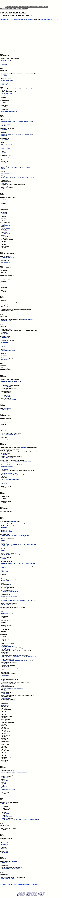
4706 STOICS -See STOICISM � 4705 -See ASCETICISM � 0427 (5, 498)
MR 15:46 (11, 591)
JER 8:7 (4, 848)
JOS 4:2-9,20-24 (20, 563)
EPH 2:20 (24, 661)
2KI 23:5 (4, 152)
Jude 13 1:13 (6, 173)
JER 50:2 (5, 93)
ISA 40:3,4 (6, 868)
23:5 (13, 134)
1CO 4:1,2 (6, 399)
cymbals (8, 408)
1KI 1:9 (4, 576)
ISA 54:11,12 (5, 705)
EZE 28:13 (6, 694)
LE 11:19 (4, 840)
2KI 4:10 (4, 804)
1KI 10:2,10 (6, 688)
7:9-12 (11, 536)
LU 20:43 (24, 819)
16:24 (11, 462)
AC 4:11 (33, 656)
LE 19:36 (5, 589)
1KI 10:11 (5, 691)
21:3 (9, 134)
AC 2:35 (30, 819)
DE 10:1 (9, 544)
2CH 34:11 (9, 546)
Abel (30, 566)
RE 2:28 (11, 157)
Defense (3, 345)
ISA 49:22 (5, 111)
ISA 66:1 (5, 811)
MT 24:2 (16, 536)
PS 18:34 (19, 302)
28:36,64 (9, 600)
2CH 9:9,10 (13, 688)
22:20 (13, 350)
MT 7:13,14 (5, 878)
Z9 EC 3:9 (11, 646)
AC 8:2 (4, 355)
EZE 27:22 (20, 688)
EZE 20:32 (33, 600)
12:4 (32, 177)
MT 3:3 (11, 868)
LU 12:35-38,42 (7, 387)
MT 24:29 (10, 177)
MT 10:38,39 (5, 462)
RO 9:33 (10, 649)
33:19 (9, 60)
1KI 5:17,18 (5, 536)
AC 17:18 (4, 483)
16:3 (16, 591)
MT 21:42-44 (13, 656)
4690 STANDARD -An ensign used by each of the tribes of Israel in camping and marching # (18, 72)
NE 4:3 (4, 559)
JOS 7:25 (5, 780)
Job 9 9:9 (4, 144)
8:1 (10, 350)
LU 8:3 (19, 381)
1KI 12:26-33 (6, 234)
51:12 (10, 93)
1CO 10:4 (5, 663)
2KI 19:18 (20, 600)
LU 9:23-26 (24, 462)
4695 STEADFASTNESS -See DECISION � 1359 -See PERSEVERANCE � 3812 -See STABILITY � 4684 (7, 275)
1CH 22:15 (17, 554)
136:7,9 (26, 121)
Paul (26, 319)
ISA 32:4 (4, 60)
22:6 (31, 544)
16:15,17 (10, 320)
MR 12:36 (18, 819)
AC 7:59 (5, 786)
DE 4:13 (18, 523)
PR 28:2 (4, 213)
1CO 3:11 (18, 661)
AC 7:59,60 (5, 359)
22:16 (15, 157)
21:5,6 (27, 536)
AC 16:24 (10, 439)
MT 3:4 (5, 454)
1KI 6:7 (4, 540)
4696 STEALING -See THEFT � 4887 (3, 289)
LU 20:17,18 (27, 656)
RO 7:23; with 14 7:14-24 (10, 473)
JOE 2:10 (26, 167)
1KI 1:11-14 (6, 231)
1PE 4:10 (16, 399)
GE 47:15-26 (6, 225)
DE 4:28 (4, 600)
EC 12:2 (10, 167)
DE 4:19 (4, 129)
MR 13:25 (16, 177)
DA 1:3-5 (4, 218)
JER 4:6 (5, 90)
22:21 (19, 772)
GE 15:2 (4, 381)
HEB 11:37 (24, 772)
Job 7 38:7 (5, 157)
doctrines (23, 447)
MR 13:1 (4, 609)
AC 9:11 (4, 863)
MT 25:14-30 (7, 397)
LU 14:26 (10, 466)
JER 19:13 (18, 134)
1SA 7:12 (32, 563)
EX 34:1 (4, 544)
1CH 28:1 (14, 381)
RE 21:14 (30, 661)
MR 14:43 (11, 258)
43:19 (9, 381)
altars (9, 584)
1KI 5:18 (4, 554)
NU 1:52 (4, 76)
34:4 (21, 167)
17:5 (15, 772)
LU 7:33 (11, 457)
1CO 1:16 (4, 320)
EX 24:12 (4, 523)
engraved (13, 521)
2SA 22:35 (5, 302)
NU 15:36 (5, 777)
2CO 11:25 (12, 789)
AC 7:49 (17, 811)
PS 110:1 (6, 819)
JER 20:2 (4, 439)
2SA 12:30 (6, 701)
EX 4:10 (4, 64)
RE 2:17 (5, 669)
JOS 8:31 (5, 586)
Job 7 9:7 (4, 167)
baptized (30, 319)
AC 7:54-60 (5, 350)
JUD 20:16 (5, 613)
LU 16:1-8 (5, 389)
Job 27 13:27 (6, 434)
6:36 (19, 544)
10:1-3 (31, 523)
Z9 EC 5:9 (5, 853)
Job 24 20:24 (12, 302)
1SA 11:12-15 (6, 228)
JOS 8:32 (4, 527)
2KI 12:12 (27, 544)
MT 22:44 (12, 819)
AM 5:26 (24, 134)
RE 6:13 (22, 177)
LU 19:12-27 (6, 394)
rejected (18, 655)
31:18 (9, 523)
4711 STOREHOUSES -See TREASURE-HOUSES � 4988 (8, 827)
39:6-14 (12, 681)
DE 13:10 (10, 772)
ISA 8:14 (5, 649)
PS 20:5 (4, 80)
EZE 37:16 (5, 410)
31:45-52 (12, 563)
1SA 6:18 (4, 567)
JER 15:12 (5, 306)
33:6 (21, 121)
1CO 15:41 (5, 125)
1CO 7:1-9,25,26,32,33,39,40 (11, 479)
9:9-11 (27, 523)
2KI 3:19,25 (5, 580)
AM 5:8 (31, 121)
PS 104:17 (5, 844)
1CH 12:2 (11, 613)
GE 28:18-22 (5, 563)
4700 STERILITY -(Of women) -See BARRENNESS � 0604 (6, 368)
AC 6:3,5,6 (5, 333)
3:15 (30, 167)
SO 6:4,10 (10, 80)
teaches (6, 469)
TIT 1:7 (11, 399)
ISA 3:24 (4, 513)
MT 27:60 (5, 591)
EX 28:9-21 (6, 681)
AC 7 (3, 346)
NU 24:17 (5, 183)
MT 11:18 (5, 457)
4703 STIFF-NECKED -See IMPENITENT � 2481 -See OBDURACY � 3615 (5, 420)
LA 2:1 (11, 814)
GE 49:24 (4, 646)
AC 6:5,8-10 (5, 338)
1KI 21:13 (5, 783)
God (9, 119)
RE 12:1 (5, 189)
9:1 (29, 177)
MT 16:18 (12, 661)
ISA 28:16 (5, 653)
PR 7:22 (16, 434)
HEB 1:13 (36, 819)
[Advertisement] (27, 3)
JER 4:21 (4, 84)
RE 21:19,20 (6, 698)
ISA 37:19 (26, 600)
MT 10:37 (4, 466)
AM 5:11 (10, 531)
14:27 (29, 462)
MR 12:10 (20, 656)
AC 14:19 (5, 789)
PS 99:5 (5, 816)
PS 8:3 (18, 121)
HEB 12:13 (17, 868)
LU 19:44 (21, 536)
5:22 (23, 523)
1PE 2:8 (16, 649)
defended (30, 89)
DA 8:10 (4, 177)
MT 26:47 (4, 258)
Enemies (4, 818)
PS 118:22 (6, 656)
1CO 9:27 (5, 476)
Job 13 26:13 (11, 121)
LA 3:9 (14, 546)
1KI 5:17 (15, 544)
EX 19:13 (4, 772)
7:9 (22, 544)
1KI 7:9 (4, 550)
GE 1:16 (4, 121)
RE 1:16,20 (6, 186)
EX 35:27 (5, 685)
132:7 (10, 816)
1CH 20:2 (12, 701)
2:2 (8, 76)
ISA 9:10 (4, 531)
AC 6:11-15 (5, 342)
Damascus (15, 861)
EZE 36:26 (6, 666)
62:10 (10, 111)
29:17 (14, 600)
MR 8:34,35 (17, 462)
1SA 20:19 (5, 571)
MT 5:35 (11, 811)
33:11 (12, 434)
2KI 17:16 (5, 134)
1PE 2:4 (4, 658)
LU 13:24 (11, 878)
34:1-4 (14, 523)
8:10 (26, 177)
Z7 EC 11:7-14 (6, 262)
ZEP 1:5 (29, 134)
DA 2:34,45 (6, 675)
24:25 (27, 563)
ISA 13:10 (5, 140)
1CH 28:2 (6, 814)
